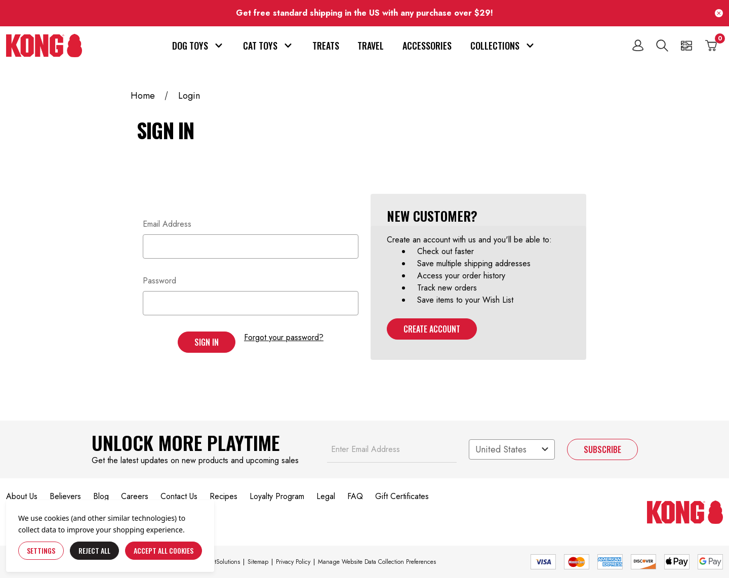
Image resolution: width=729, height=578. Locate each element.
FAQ (355, 496)
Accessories (427, 45)
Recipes (223, 496)
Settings (41, 550)
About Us (21, 496)
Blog (101, 496)
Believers (65, 496)
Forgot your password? (283, 337)
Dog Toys (198, 45)
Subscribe (602, 449)
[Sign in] (638, 45)
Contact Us (178, 496)
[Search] (662, 45)
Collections (503, 45)
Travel (370, 45)
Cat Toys (268, 45)
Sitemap (258, 561)
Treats (325, 45)
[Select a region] (512, 449)
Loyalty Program (277, 496)
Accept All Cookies (163, 550)
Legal (325, 496)
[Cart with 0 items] (711, 45)
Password (159, 280)
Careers (134, 496)
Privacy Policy (293, 561)
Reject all (94, 550)
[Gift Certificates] (686, 45)
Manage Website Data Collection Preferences (377, 561)
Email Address (167, 224)
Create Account (431, 329)
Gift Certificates (402, 496)
